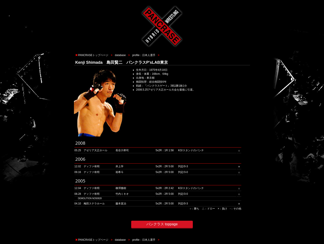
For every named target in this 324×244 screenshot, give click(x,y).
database (120, 55)
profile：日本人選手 (143, 55)
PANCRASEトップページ (93, 55)
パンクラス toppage (162, 224)
